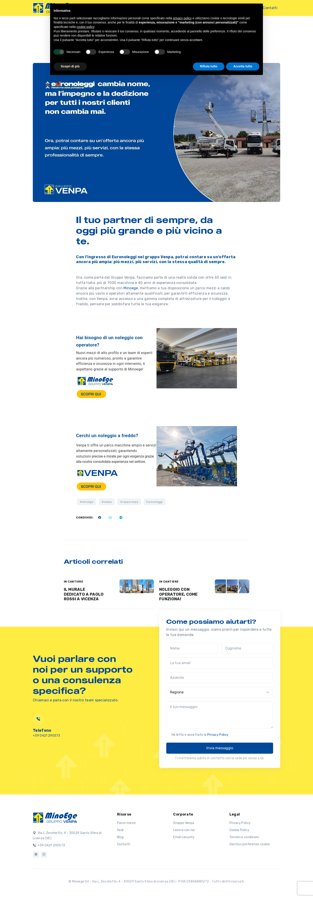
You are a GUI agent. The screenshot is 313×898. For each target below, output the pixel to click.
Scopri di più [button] (70, 66)
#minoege (86, 501)
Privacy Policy (217, 735)
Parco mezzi (126, 823)
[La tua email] (219, 663)
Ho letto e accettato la (200, 735)
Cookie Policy (239, 830)
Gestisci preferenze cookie (249, 844)
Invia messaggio (219, 748)
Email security (183, 837)
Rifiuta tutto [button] (208, 66)
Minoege (130, 288)
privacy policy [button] (182, 18)
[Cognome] (247, 648)
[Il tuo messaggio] (219, 714)
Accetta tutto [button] (242, 66)
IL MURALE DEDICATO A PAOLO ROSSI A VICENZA (84, 594)
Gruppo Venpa (183, 823)
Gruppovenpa (129, 501)
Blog (120, 837)
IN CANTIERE (73, 581)
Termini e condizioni (244, 837)
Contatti (270, 8)
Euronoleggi (155, 501)
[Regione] (219, 692)
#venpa (107, 501)
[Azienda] (219, 677)
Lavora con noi (184, 830)
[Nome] (192, 648)
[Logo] (55, 817)
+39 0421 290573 (49, 845)
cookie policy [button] (85, 27)
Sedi (120, 830)
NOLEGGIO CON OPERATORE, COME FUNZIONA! (178, 594)
